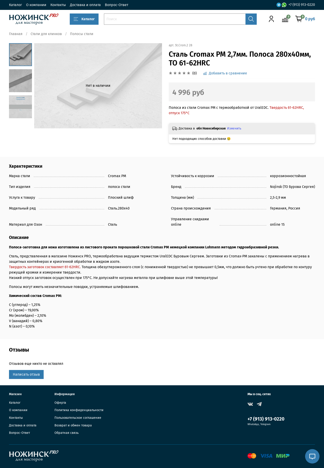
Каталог (15, 5)
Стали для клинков (46, 34)
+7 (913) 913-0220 (301, 4)
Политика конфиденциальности (79, 410)
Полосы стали (81, 34)
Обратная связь (66, 433)
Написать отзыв (26, 374)
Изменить (234, 128)
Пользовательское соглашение (77, 418)
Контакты (58, 5)
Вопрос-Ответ (116, 5)
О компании (36, 5)
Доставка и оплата (85, 5)
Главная (15, 34)
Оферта (60, 403)
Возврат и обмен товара (73, 425)
